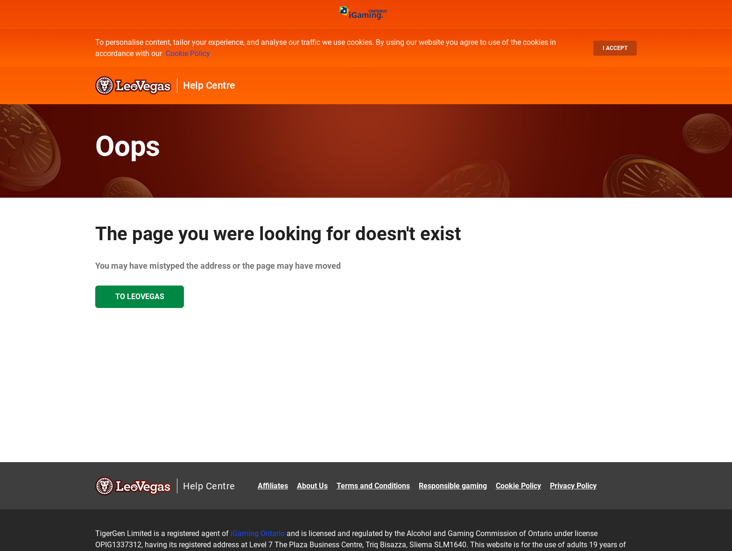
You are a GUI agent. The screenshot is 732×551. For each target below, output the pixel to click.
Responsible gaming (453, 485)
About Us (312, 485)
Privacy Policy (573, 485)
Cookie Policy (188, 53)
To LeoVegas (139, 296)
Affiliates (273, 485)
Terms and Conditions (373, 485)
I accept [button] (615, 48)
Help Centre (209, 85)
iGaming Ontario (258, 533)
